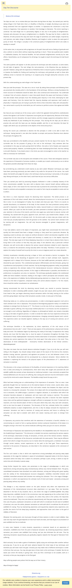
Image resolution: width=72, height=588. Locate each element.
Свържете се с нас (43, 577)
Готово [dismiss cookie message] (65, 583)
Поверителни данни (29, 577)
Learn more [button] (48, 585)
